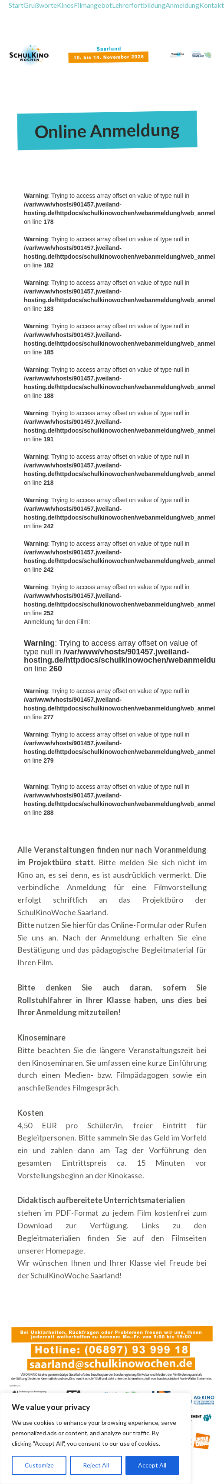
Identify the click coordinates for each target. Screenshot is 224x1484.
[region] (95, 1438)
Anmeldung (182, 5)
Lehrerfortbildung (138, 5)
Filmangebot (93, 5)
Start (16, 5)
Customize (39, 1465)
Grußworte (40, 5)
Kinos (65, 5)
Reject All (96, 1465)
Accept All (152, 1465)
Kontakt (211, 5)
